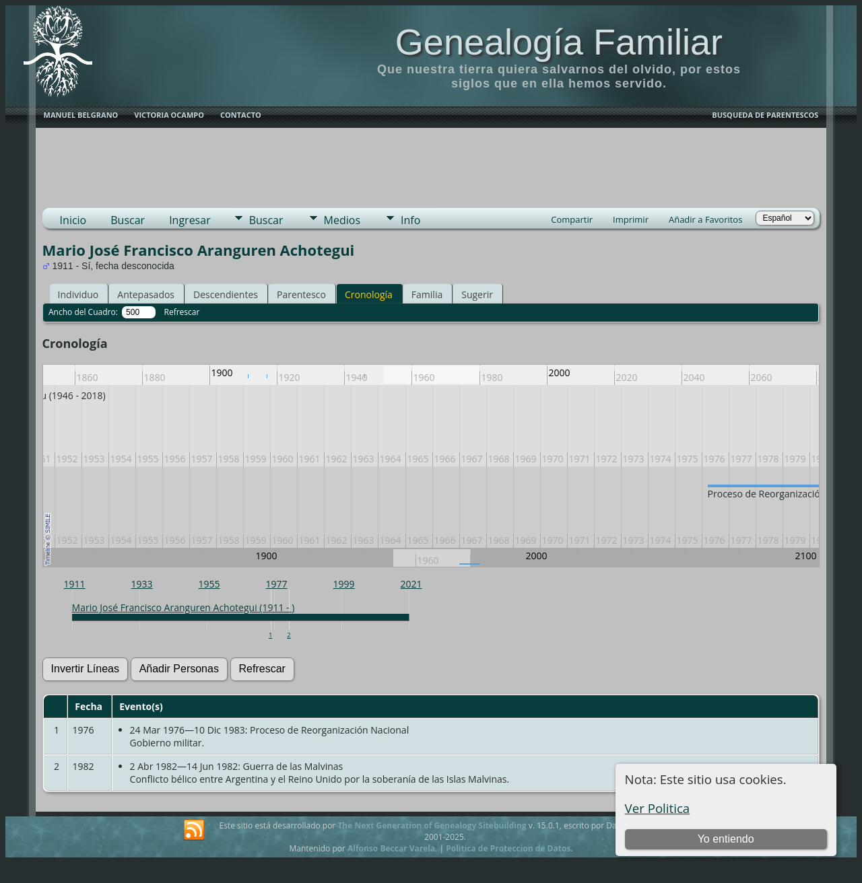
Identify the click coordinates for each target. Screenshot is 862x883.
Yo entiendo (726, 839)
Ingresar (190, 220)
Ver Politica (657, 808)
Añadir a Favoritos (705, 219)
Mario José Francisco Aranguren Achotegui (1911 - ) (183, 607)
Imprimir (631, 219)
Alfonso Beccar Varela (391, 848)
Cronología (369, 294)
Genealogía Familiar (559, 42)
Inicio (73, 220)
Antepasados (145, 294)
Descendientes (225, 294)
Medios (342, 220)
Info (410, 220)
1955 (209, 583)
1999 (344, 583)
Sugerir (477, 294)
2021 (411, 583)
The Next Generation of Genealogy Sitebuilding (431, 825)
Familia (426, 294)
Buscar (127, 220)
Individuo (78, 294)
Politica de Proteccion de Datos (508, 848)
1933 (142, 583)
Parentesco (301, 294)
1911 (75, 583)
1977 (277, 583)
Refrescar (182, 312)
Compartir (572, 219)
